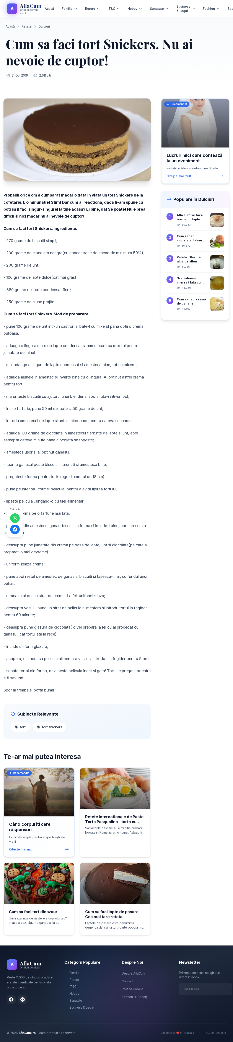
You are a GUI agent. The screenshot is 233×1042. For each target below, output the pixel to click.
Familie (69, 8)
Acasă (49, 8)
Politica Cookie (132, 989)
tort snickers (49, 727)
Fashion (211, 8)
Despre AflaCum (133, 973)
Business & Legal (185, 9)
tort (20, 727)
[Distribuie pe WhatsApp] (15, 518)
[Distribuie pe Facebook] (15, 529)
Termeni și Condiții (135, 997)
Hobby (135, 8)
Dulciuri (44, 26)
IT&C (114, 8)
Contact (127, 981)
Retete (92, 8)
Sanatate (159, 8)
